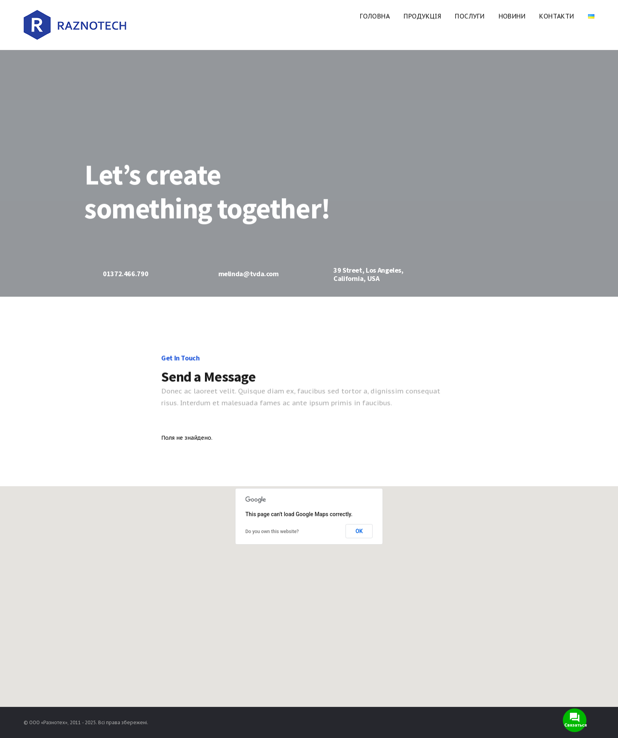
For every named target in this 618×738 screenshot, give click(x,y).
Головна (375, 16)
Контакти (556, 16)
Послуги (469, 16)
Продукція (422, 16)
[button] (309, 592)
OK (359, 531)
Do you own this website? (272, 531)
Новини (512, 16)
